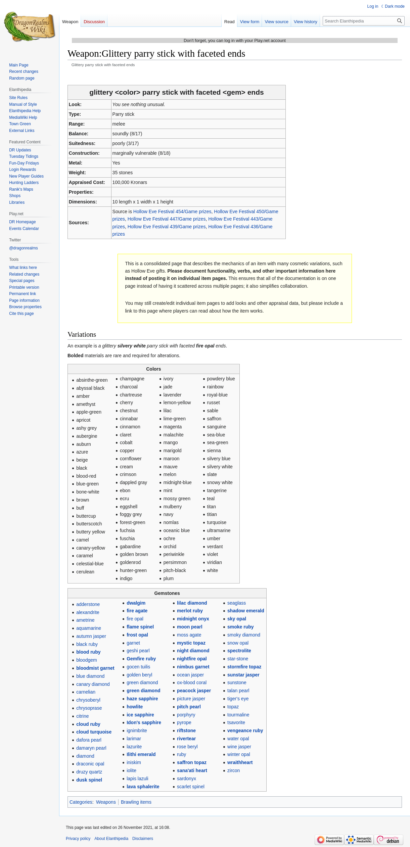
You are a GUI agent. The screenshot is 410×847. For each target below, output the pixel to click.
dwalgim (136, 603)
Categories (81, 802)
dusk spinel (89, 780)
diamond (85, 756)
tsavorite (236, 722)
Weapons (106, 802)
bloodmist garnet (95, 668)
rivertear (186, 738)
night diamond (193, 650)
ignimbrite (137, 730)
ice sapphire (140, 714)
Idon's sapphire (144, 722)
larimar (134, 738)
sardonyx (186, 778)
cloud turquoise (93, 732)
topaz (233, 706)
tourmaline (238, 714)
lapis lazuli (137, 778)
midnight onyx (193, 618)
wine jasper (239, 746)
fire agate (137, 610)
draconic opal (90, 763)
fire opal (135, 618)
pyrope (184, 722)
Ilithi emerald (141, 754)
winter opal (238, 754)
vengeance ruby (245, 730)
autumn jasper (91, 636)
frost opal (137, 635)
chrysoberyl (88, 700)
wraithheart (240, 762)
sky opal (236, 618)
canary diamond (93, 684)
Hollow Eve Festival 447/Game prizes (167, 219)
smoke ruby (240, 626)
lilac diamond (192, 603)
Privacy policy (78, 838)
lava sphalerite (143, 786)
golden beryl (139, 674)
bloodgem (86, 660)
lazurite (134, 746)
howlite (135, 706)
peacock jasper (194, 690)
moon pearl (189, 626)
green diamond (142, 682)
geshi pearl (138, 650)
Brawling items (136, 802)
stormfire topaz (244, 666)
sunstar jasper (243, 674)
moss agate (189, 635)
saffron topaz (192, 762)
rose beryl (187, 746)
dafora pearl (88, 740)
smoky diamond (243, 635)
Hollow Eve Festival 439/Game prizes (167, 226)
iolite (131, 770)
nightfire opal (192, 658)
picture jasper (191, 698)
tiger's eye (237, 698)
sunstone (236, 682)
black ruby (87, 644)
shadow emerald (245, 610)
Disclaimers (142, 838)
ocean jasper (190, 674)
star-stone (237, 658)
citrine (82, 716)
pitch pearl (189, 706)
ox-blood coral (192, 682)
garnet (133, 643)
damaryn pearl (91, 748)
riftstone (186, 730)
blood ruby (88, 652)
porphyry (186, 714)
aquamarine (88, 628)
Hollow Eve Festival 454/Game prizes (172, 211)
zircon (233, 770)
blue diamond (90, 676)
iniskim (134, 762)
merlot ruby (190, 610)
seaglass (236, 603)
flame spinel (140, 626)
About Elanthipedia (111, 838)
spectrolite (239, 650)
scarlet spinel (190, 786)
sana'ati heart (192, 770)
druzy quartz (89, 771)
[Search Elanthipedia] (364, 21)
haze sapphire (142, 698)
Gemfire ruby (141, 658)
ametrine (85, 620)
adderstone (88, 604)
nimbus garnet (193, 666)
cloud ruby (88, 724)
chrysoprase (89, 708)
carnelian (85, 692)
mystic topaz (191, 643)
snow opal (237, 643)
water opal (238, 738)
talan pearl (238, 690)
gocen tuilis (138, 666)
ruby (181, 754)
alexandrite (87, 612)
